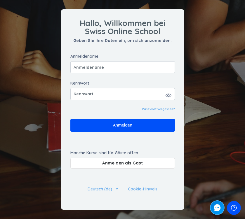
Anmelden (122, 125)
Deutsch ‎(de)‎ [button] (100, 189)
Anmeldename (84, 56)
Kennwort (79, 83)
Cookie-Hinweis (142, 189)
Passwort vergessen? (158, 109)
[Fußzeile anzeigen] (234, 208)
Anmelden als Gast (122, 163)
